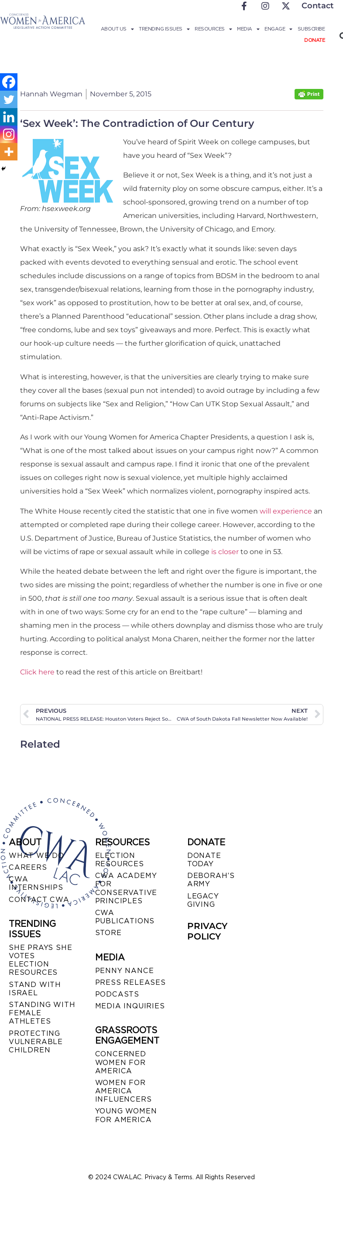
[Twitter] (8, 99)
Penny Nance (124, 970)
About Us (117, 28)
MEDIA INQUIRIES (130, 1006)
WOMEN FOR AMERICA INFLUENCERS (123, 1091)
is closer (225, 552)
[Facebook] (8, 82)
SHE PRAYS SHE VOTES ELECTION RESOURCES (40, 960)
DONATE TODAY (204, 859)
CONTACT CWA (39, 899)
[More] (8, 151)
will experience (286, 511)
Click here (37, 672)
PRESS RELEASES (130, 982)
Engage (278, 28)
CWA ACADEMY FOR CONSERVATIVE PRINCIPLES (126, 888)
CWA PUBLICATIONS (125, 917)
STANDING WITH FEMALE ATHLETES (42, 1012)
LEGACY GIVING (203, 900)
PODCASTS (117, 994)
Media (248, 28)
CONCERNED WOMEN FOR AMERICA (120, 1062)
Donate (314, 40)
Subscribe (311, 29)
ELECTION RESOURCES (119, 859)
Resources (213, 28)
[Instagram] (8, 134)
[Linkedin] (8, 117)
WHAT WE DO (36, 855)
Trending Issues (164, 28)
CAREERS (28, 867)
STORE (108, 933)
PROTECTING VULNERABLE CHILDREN (36, 1041)
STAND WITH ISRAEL (35, 988)
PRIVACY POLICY (207, 931)
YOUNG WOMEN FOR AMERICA (126, 1115)
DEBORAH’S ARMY (211, 879)
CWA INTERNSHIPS (36, 883)
